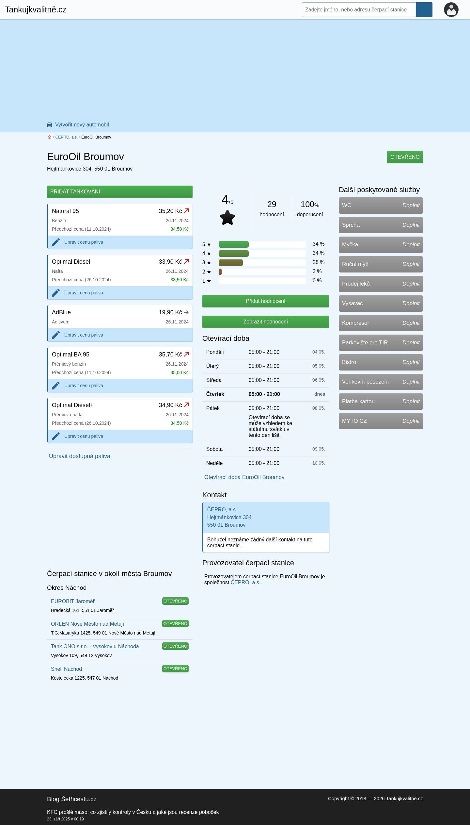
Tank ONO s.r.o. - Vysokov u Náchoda (95, 646)
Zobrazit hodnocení (265, 321)
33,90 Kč (174, 261)
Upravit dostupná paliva (79, 456)
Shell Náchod (66, 669)
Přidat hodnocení (265, 301)
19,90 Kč (174, 312)
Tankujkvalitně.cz (36, 9)
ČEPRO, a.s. (66, 137)
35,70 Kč (174, 354)
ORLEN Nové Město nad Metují (87, 624)
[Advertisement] (235, 69)
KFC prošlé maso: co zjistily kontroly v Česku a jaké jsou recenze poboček (133, 812)
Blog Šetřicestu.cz (72, 799)
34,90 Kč (174, 405)
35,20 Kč (174, 211)
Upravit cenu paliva (83, 242)
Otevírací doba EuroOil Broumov (244, 477)
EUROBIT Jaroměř (73, 601)
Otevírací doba (225, 338)
